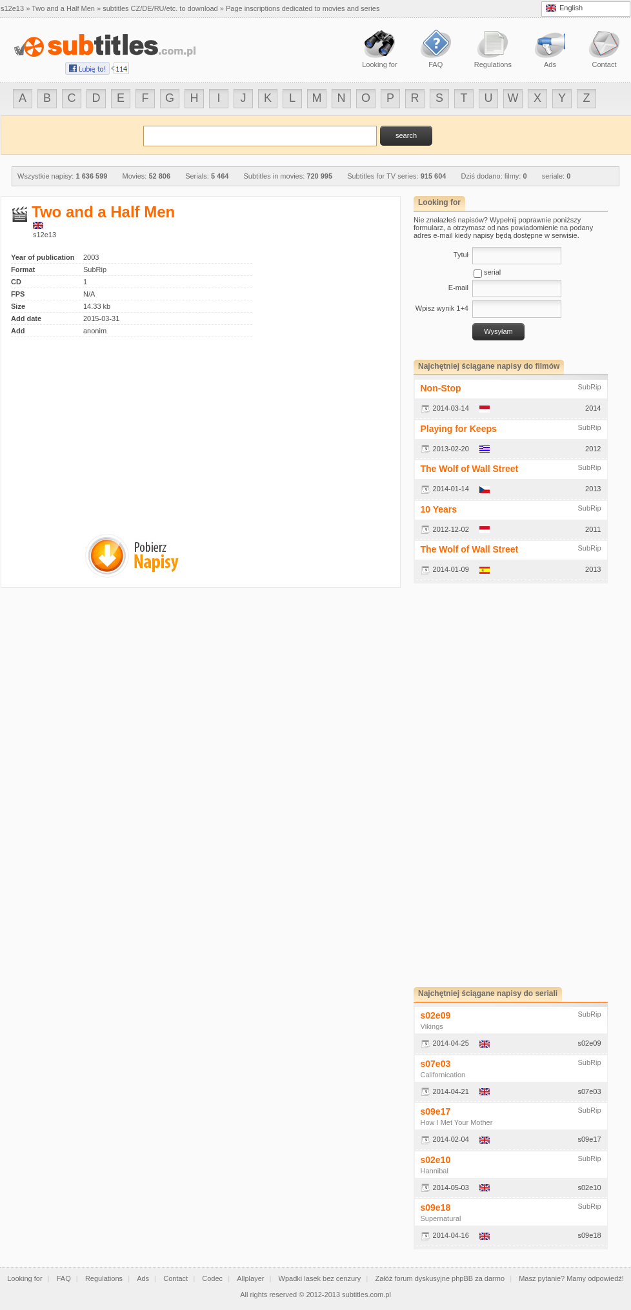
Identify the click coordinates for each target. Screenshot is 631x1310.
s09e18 (436, 1207)
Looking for (24, 1278)
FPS (18, 294)
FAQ (64, 1278)
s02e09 (436, 1015)
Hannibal (434, 1171)
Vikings (432, 1026)
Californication (443, 1075)
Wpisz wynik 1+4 (442, 308)
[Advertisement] (119, 427)
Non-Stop (441, 388)
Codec (212, 1278)
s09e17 (436, 1111)
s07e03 (436, 1064)
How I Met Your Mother (457, 1122)
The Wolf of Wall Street (470, 469)
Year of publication (42, 257)
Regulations (104, 1278)
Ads (143, 1278)
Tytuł (461, 255)
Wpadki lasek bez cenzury (320, 1278)
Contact (175, 1278)
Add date (26, 318)
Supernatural (441, 1218)
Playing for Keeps (459, 429)
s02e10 (436, 1160)
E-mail (458, 287)
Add (18, 331)
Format (23, 269)
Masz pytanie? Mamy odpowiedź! (571, 1278)
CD (16, 282)
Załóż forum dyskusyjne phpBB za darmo (440, 1278)
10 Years (439, 509)
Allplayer (250, 1278)
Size (18, 306)
